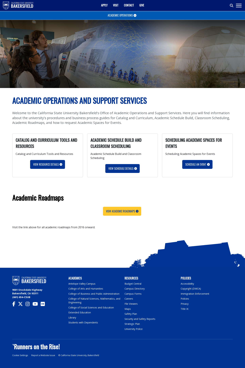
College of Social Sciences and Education (91, 307)
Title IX (185, 308)
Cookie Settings (20, 355)
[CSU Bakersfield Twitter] (22, 304)
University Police (134, 329)
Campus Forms (133, 293)
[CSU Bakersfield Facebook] (15, 304)
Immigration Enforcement (195, 293)
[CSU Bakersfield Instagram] (29, 304)
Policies (185, 298)
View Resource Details (46, 164)
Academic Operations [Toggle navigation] (120, 15)
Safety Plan (131, 313)
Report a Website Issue (43, 355)
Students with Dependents (83, 322)
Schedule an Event (195, 164)
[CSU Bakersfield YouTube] (36, 304)
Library (72, 317)
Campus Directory (135, 288)
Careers (129, 298)
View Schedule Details (120, 168)
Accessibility (187, 283)
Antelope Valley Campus (82, 283)
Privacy (185, 303)
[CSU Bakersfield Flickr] (44, 304)
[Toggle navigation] (238, 5)
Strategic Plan (132, 323)
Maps (128, 308)
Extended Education (79, 312)
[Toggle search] (231, 5)
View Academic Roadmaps (120, 211)
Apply (104, 5)
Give (141, 5)
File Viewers (131, 303)
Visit (115, 5)
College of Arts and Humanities (85, 288)
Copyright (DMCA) (191, 288)
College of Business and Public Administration (94, 293)
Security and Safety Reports (140, 319)
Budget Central (133, 283)
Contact (129, 5)
